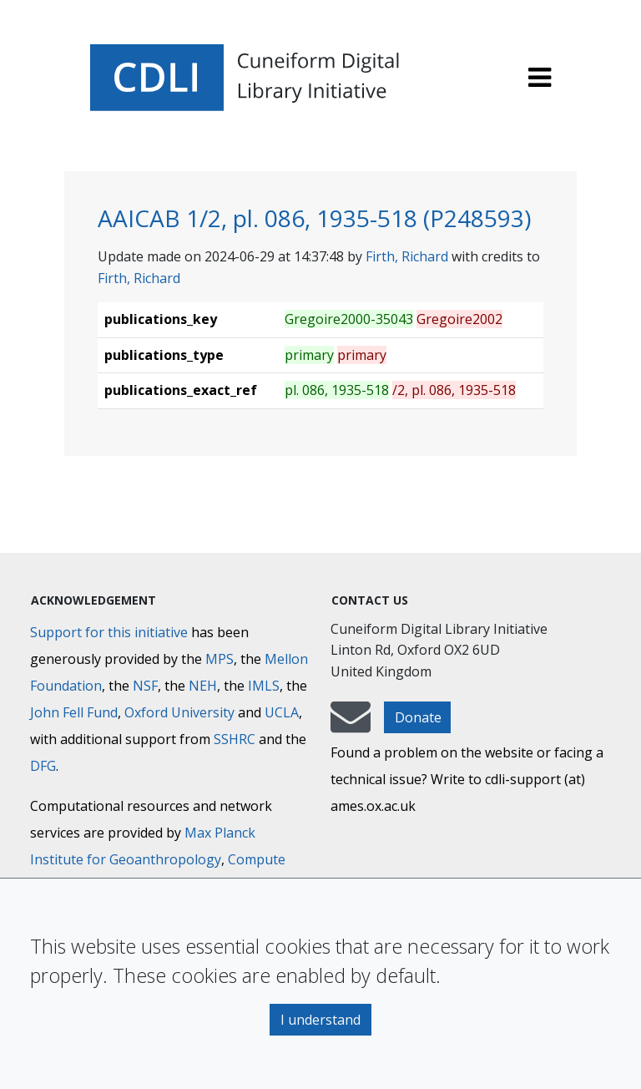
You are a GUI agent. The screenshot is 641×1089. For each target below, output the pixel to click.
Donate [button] (418, 717)
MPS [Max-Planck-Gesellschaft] (219, 659)
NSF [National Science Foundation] (145, 685)
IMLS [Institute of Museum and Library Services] (264, 685)
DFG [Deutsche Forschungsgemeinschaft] (43, 766)
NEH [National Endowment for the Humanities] (203, 685)
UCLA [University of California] (282, 712)
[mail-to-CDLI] (351, 725)
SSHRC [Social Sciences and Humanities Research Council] (234, 739)
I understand (320, 1019)
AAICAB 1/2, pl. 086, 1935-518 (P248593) (314, 218)
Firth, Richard (407, 256)
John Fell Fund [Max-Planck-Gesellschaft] (74, 712)
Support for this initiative (109, 632)
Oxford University (179, 712)
